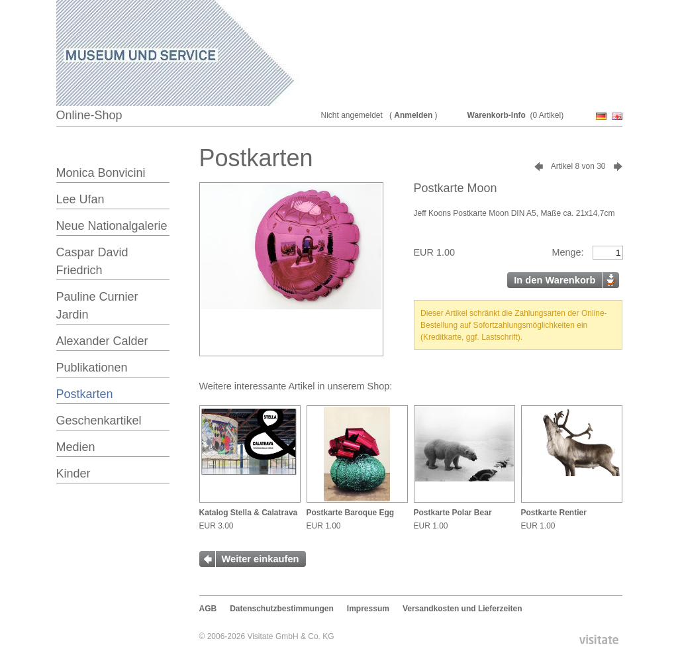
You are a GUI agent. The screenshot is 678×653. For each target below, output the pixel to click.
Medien (75, 447)
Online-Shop (89, 115)
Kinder (73, 473)
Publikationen (92, 367)
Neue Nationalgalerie (112, 225)
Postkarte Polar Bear (453, 512)
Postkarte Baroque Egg (351, 512)
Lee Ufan (80, 199)
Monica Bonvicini (101, 172)
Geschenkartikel (99, 420)
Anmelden (413, 115)
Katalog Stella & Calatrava (248, 512)
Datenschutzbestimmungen (282, 608)
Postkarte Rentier (554, 512)
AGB (208, 608)
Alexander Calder (102, 341)
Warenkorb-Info (496, 115)
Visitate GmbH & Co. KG (290, 636)
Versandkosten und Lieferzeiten (462, 608)
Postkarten (84, 394)
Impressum (368, 608)
